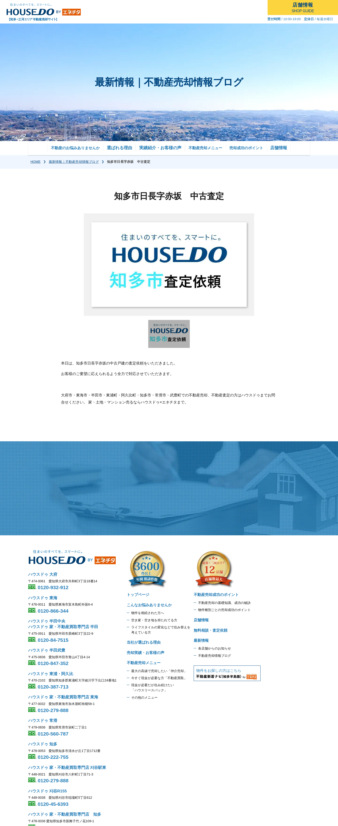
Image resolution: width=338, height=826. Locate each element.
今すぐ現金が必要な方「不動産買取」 (159, 678)
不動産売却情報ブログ (214, 656)
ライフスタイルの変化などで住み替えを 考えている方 (160, 629)
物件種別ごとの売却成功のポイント (224, 610)
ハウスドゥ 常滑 (42, 720)
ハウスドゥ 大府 (42, 574)
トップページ (138, 595)
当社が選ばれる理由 (144, 642)
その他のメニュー (144, 697)
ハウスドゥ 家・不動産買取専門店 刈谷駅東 (67, 767)
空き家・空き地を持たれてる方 (154, 620)
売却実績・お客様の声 (145, 653)
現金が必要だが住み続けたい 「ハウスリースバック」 (152, 687)
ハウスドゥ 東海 (42, 598)
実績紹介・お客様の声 (160, 147)
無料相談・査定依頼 (210, 630)
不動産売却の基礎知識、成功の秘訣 (224, 603)
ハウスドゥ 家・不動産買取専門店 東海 (63, 697)
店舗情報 (278, 147)
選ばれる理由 (119, 147)
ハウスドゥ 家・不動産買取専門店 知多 (64, 814)
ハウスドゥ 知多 (42, 744)
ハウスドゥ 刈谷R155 (47, 791)
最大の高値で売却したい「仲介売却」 (159, 671)
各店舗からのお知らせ (214, 648)
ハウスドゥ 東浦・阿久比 (50, 674)
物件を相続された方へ (147, 613)
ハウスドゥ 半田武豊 (46, 650)
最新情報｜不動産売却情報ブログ (74, 162)
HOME (36, 162)
